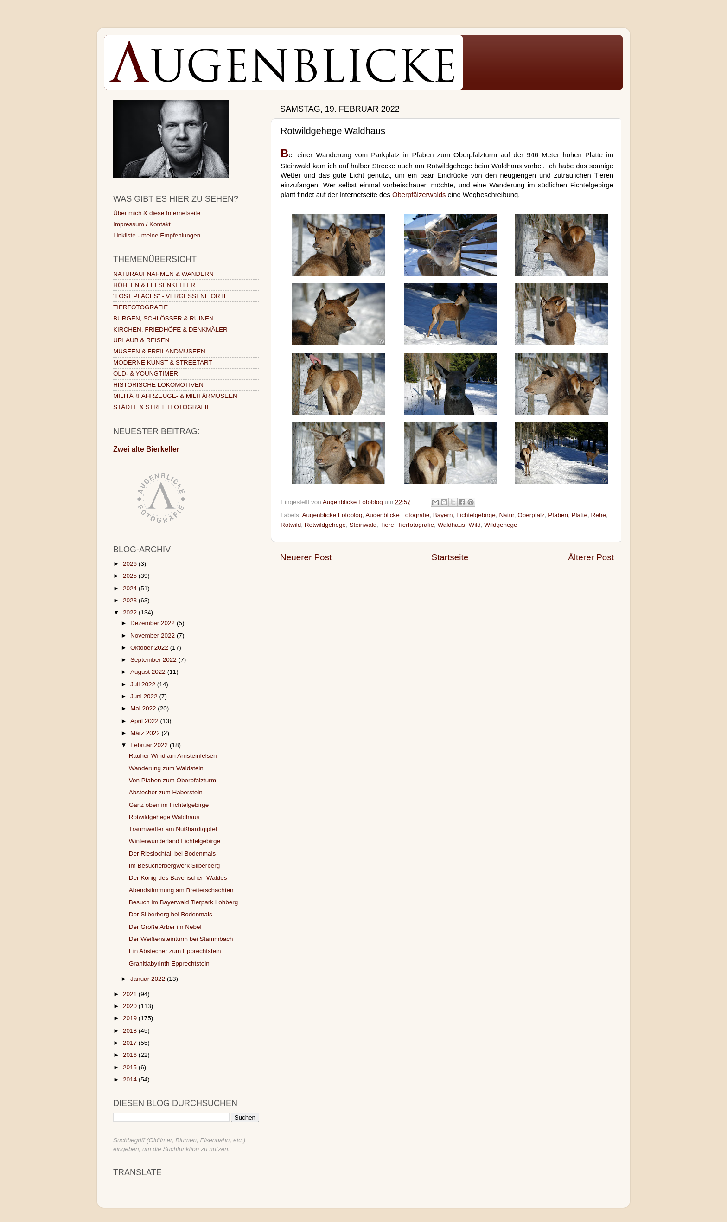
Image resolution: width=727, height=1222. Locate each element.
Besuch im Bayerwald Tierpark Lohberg (183, 902)
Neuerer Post (306, 557)
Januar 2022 (148, 978)
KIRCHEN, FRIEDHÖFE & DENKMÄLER (170, 329)
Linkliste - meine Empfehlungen (156, 235)
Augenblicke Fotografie (397, 515)
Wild (475, 524)
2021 (131, 994)
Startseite (449, 557)
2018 (131, 1030)
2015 (131, 1067)
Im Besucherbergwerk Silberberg (174, 865)
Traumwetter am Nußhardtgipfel (173, 828)
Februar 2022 (150, 745)
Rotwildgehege (325, 524)
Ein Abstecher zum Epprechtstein (175, 950)
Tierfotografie (415, 524)
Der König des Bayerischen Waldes (178, 877)
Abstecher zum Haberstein (166, 792)
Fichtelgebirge (476, 515)
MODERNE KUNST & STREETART (162, 362)
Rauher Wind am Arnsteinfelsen (173, 755)
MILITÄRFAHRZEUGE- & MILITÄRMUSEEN (175, 395)
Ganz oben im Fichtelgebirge (169, 804)
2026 (131, 563)
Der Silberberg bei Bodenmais (170, 914)
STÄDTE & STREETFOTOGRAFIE (162, 406)
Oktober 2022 (150, 647)
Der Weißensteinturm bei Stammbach (181, 938)
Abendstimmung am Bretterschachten (181, 890)
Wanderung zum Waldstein (166, 768)
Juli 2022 (143, 684)
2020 (131, 1006)
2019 (131, 1018)
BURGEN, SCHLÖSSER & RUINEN (163, 318)
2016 (131, 1054)
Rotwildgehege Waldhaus (164, 816)
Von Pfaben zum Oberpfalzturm (172, 780)
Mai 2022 (144, 708)
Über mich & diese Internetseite (156, 213)
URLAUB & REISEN (141, 340)
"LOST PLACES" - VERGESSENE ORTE (170, 296)
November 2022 (153, 635)
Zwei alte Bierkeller (146, 449)
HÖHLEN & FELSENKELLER (154, 285)
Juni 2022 (144, 696)
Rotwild (291, 524)
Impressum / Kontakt (142, 224)
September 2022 (154, 659)
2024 (131, 588)
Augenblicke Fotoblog (332, 515)
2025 (131, 575)
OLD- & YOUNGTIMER (145, 373)
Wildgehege (500, 524)
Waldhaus (452, 524)
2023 (131, 600)
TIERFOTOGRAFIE (140, 307)
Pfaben (558, 515)
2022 (131, 612)
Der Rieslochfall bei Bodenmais (172, 853)
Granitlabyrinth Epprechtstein (169, 963)
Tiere (387, 524)
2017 (131, 1042)
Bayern (443, 515)
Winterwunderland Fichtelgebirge (174, 841)
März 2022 (146, 732)
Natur (506, 515)
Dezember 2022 (153, 623)
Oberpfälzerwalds (419, 194)
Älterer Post (591, 557)
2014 (131, 1079)
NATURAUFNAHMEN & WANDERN (163, 273)
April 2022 (145, 720)
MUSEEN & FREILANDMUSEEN (159, 351)
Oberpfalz (531, 515)
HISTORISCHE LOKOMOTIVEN (158, 384)
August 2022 (148, 671)
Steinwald (363, 524)
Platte (580, 515)
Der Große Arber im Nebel (165, 926)
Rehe (598, 515)
